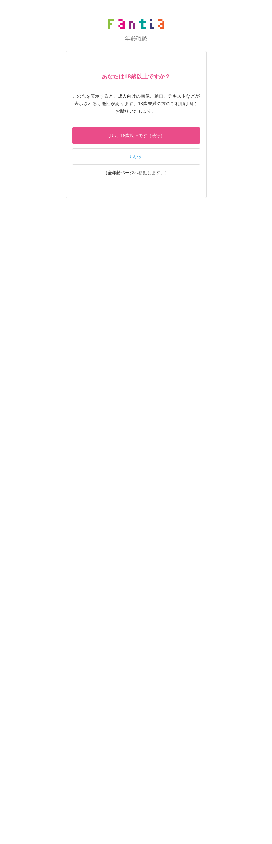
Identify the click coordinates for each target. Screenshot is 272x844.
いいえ (136, 156)
